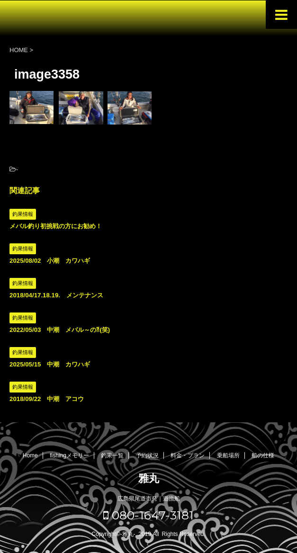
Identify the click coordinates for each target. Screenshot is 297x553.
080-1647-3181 (148, 515)
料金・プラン (188, 455)
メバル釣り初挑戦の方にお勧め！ (55, 226)
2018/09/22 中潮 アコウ (46, 398)
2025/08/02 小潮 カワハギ (49, 260)
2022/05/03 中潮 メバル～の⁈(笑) (59, 329)
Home (30, 455)
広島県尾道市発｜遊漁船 (148, 498)
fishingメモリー (69, 455)
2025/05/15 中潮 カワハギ (49, 364)
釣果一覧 (112, 455)
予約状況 (147, 455)
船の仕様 (263, 455)
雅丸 (148, 478)
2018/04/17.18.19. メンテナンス (56, 295)
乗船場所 (228, 455)
